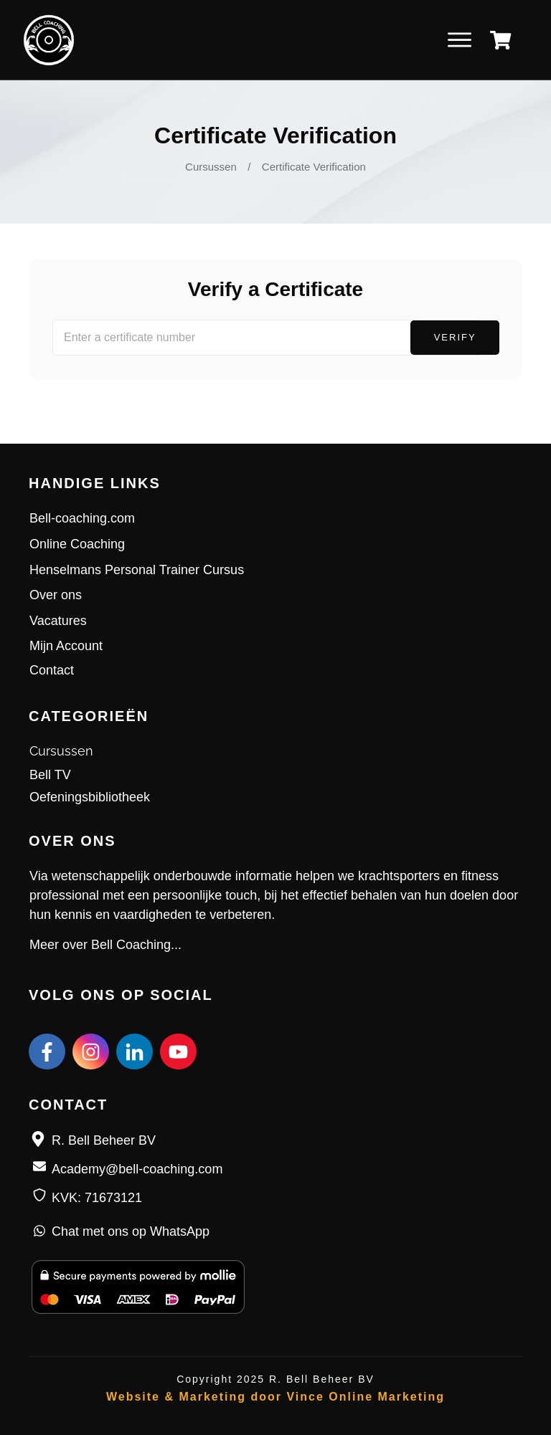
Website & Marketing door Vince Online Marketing (275, 1397)
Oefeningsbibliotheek (89, 797)
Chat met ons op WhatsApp (130, 1231)
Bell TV (50, 775)
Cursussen (61, 750)
